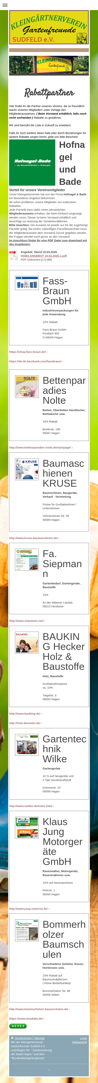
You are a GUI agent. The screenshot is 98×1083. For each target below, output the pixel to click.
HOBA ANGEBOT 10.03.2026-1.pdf (44, 255)
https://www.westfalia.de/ (26, 1018)
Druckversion (22, 1038)
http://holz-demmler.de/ (24, 723)
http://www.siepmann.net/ (26, 620)
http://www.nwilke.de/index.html (30, 806)
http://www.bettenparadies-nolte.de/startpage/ (40, 447)
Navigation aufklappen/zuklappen (49, 5)
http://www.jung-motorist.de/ (28, 908)
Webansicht (79, 1042)
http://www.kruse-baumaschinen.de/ (33, 538)
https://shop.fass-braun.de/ (27, 351)
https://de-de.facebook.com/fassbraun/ (35, 361)
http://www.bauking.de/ (24, 713)
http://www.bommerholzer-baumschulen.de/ (38, 1009)
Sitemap (39, 1038)
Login (83, 1038)
